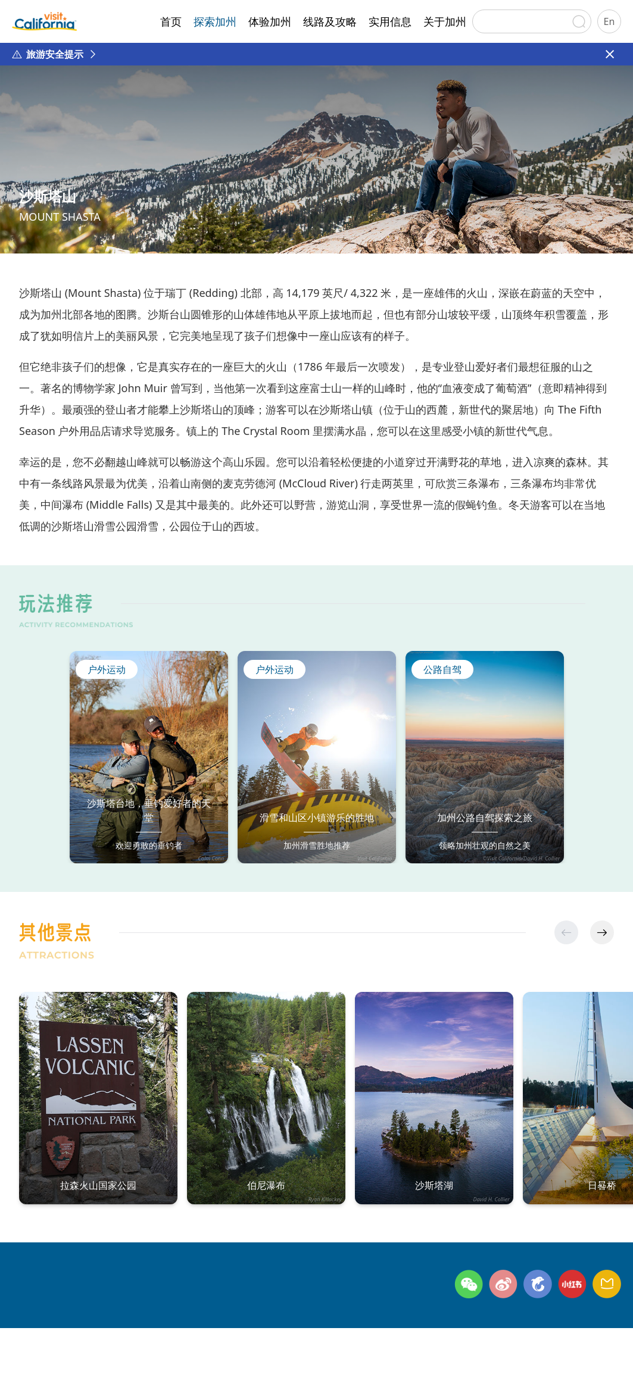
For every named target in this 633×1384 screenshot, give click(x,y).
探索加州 (215, 21)
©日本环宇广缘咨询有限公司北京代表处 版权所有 (117, 1359)
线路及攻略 (330, 21)
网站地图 (204, 1339)
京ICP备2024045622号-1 (307, 1359)
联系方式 (89, 1339)
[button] (602, 932)
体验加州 (269, 21)
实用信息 (390, 21)
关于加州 (444, 21)
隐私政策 (146, 1339)
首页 (171, 21)
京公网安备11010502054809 (430, 1359)
